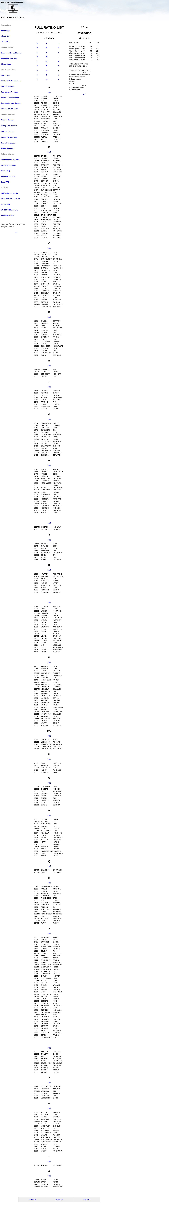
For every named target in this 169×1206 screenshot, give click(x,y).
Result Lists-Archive (9, 137)
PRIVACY (59, 1199)
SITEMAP (32, 1199)
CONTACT (86, 1199)
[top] (16, 232)
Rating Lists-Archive (9, 126)
